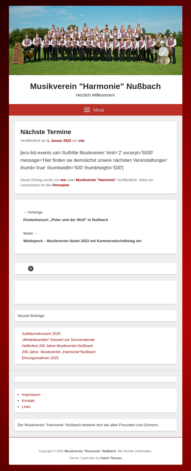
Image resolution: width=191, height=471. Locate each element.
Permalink (61, 185)
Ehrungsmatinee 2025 (40, 358)
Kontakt (28, 400)
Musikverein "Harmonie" (96, 180)
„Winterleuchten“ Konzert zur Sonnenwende (58, 340)
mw (81, 141)
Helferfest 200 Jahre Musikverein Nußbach (57, 346)
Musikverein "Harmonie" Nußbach (95, 86)
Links (26, 407)
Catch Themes (111, 458)
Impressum (31, 394)
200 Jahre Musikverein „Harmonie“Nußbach (59, 352)
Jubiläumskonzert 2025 (41, 333)
